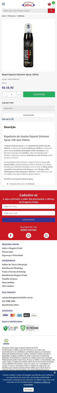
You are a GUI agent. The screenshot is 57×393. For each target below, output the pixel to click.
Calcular (28, 115)
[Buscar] (51, 11)
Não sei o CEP (8, 119)
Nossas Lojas (7, 251)
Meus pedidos (8, 282)
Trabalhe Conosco (9, 279)
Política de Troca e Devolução (14, 264)
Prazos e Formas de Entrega (14, 271)
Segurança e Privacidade (12, 255)
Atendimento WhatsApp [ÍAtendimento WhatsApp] (12, 268)
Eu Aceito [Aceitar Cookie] (28, 390)
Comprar (39, 94)
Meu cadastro (8, 286)
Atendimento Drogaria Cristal (14, 275)
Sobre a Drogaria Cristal (12, 248)
